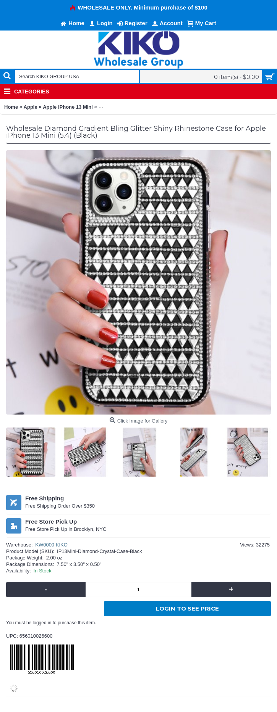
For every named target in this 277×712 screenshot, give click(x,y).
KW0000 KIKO (51, 545)
